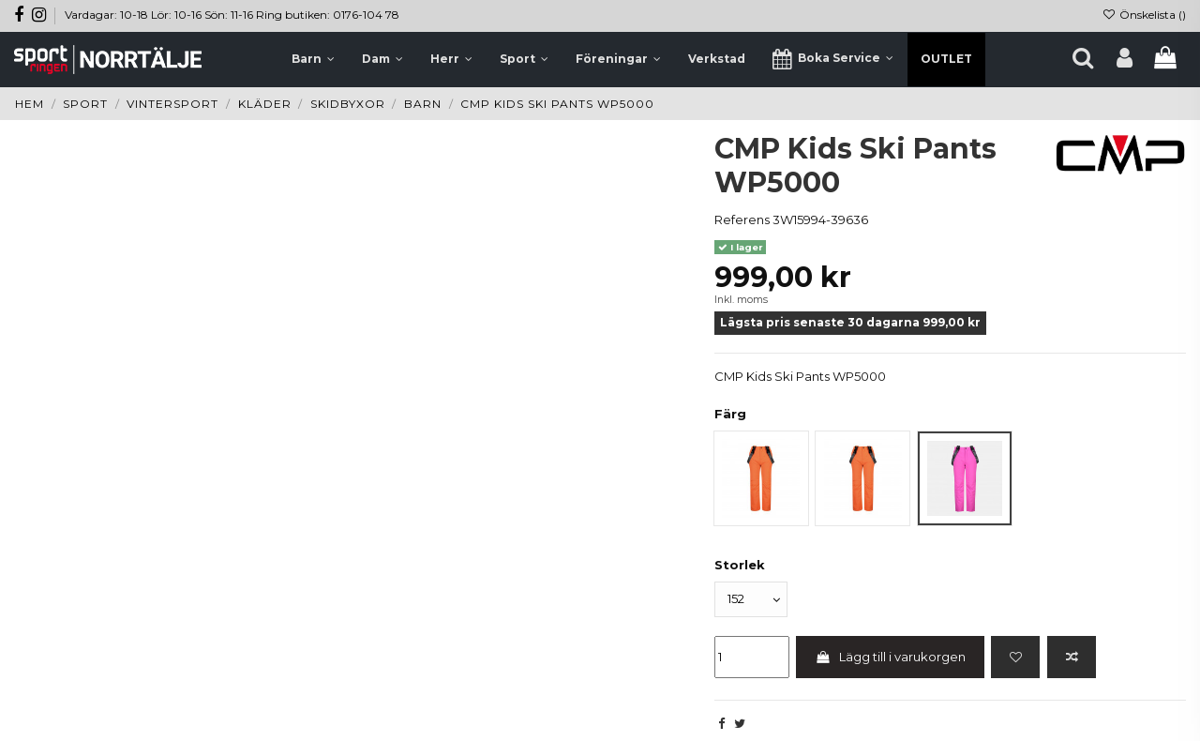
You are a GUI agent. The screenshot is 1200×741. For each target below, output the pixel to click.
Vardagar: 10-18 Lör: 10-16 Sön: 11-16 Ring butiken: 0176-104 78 (232, 15)
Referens (742, 219)
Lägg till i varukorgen (890, 656)
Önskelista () (1144, 15)
